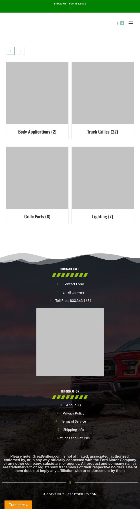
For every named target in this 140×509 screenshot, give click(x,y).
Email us (60, 3)
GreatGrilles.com (82, 494)
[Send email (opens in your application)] (70, 8)
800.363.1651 (77, 3)
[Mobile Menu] (129, 23)
